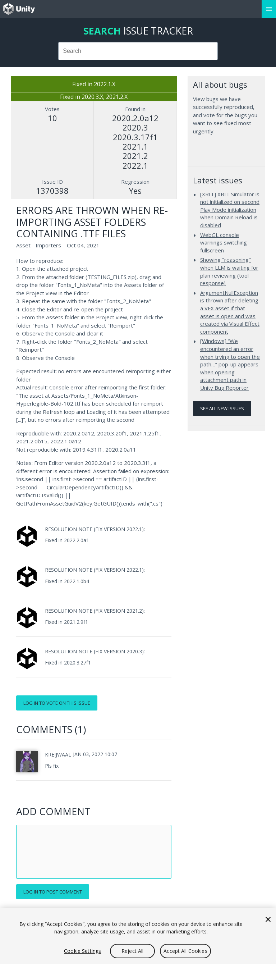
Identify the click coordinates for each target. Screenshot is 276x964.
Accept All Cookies (185, 950)
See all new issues (222, 408)
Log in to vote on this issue (56, 703)
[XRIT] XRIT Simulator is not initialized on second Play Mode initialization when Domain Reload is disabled (229, 210)
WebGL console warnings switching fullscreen (223, 242)
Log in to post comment (52, 891)
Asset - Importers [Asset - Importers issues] (38, 245)
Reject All (132, 950)
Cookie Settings (82, 950)
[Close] (268, 919)
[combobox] (138, 51)
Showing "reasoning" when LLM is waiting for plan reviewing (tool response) (229, 271)
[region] (138, 936)
